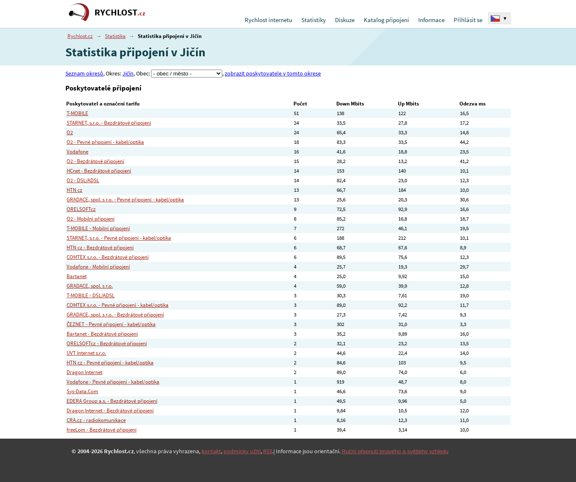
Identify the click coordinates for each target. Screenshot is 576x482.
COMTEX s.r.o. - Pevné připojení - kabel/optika (118, 305)
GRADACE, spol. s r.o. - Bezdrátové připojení (115, 314)
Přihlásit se (468, 20)
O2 (70, 132)
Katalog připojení (386, 20)
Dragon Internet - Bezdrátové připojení (110, 410)
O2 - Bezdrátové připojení (95, 161)
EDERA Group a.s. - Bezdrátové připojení (112, 400)
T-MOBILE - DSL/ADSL (90, 295)
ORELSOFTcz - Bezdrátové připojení (107, 343)
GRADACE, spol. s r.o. (90, 285)
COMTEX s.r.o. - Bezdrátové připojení (108, 257)
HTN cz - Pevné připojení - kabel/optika (110, 362)
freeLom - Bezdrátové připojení (102, 429)
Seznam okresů (84, 73)
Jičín (128, 73)
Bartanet (77, 276)
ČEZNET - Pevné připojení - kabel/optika (111, 324)
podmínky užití (242, 451)
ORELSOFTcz (81, 209)
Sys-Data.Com (82, 391)
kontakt (211, 451)
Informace (431, 20)
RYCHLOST (119, 12)
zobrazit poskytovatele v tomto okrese (273, 73)
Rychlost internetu (268, 20)
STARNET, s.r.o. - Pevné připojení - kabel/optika (119, 237)
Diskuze (345, 20)
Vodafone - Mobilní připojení (98, 266)
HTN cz (74, 189)
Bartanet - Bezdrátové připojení (102, 333)
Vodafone (77, 151)
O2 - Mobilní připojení (90, 218)
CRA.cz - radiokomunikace (96, 420)
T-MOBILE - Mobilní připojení (98, 228)
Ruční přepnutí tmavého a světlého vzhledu (395, 451)
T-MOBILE (77, 113)
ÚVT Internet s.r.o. (86, 352)
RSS (267, 451)
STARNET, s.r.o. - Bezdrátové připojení (109, 122)
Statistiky (313, 20)
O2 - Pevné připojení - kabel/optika (105, 142)
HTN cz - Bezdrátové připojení (100, 247)
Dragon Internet (84, 372)
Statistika (115, 36)
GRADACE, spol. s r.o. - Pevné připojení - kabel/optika (125, 199)
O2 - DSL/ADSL (83, 180)
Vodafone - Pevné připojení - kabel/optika (113, 381)
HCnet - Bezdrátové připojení (99, 170)
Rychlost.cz (80, 36)
